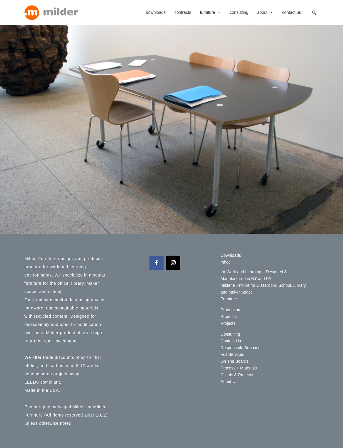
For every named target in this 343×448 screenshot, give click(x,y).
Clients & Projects (237, 374)
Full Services (232, 354)
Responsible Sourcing (241, 347)
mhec (226, 262)
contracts (182, 12)
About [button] (265, 12)
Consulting (239, 12)
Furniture (210, 12)
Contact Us (291, 12)
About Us (229, 381)
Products (229, 316)
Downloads (156, 12)
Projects (228, 323)
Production (230, 309)
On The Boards (235, 361)
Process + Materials (239, 368)
